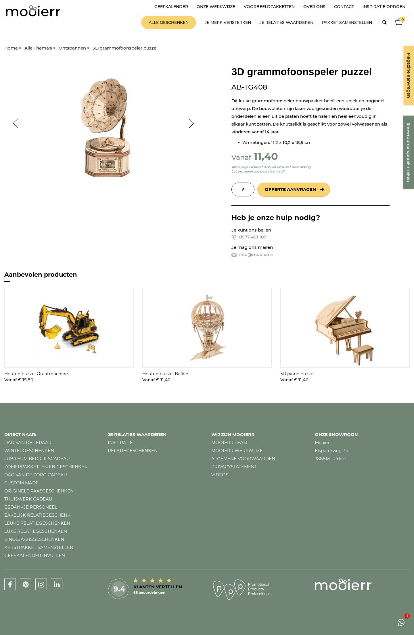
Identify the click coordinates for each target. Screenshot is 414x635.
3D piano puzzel (297, 373)
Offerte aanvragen (290, 189)
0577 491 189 (249, 237)
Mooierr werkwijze (237, 450)
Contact (344, 6)
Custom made (21, 483)
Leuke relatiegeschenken (37, 523)
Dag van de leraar (27, 442)
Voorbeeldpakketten (269, 6)
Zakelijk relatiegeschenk (37, 515)
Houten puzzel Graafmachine (36, 373)
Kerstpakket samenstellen (38, 547)
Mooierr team (229, 442)
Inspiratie (120, 442)
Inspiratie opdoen (384, 6)
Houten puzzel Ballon (165, 373)
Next (194, 123)
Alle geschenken (169, 22)
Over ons (314, 6)
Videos (219, 474)
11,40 (266, 156)
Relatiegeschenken (133, 450)
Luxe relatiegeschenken (35, 531)
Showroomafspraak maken (408, 152)
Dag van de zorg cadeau (35, 474)
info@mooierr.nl (253, 254)
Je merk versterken (228, 22)
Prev (13, 123)
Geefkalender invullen (34, 555)
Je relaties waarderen (286, 22)
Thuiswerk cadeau (28, 499)
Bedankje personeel (30, 507)
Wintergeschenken (29, 450)
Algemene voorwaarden (243, 458)
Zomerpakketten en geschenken (46, 466)
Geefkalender (171, 6)
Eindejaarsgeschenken (34, 539)
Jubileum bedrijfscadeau (37, 458)
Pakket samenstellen (347, 22)
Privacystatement (234, 466)
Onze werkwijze (216, 6)
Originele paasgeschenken (39, 491)
